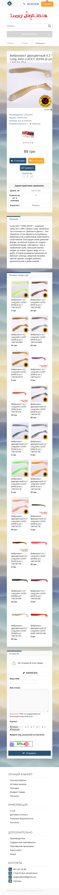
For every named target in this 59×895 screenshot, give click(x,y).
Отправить (29, 753)
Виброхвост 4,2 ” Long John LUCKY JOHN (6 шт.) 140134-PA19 (18, 373)
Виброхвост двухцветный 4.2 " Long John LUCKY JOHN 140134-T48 (39, 629)
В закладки (19, 160)
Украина (17, 881)
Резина (25, 43)
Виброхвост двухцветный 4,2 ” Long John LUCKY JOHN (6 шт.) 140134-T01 (39, 409)
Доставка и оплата (19, 814)
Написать (35, 123)
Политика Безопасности (21, 818)
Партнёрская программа (22, 846)
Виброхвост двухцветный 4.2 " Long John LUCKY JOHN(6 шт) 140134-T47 (19, 630)
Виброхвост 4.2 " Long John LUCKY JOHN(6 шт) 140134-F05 (38, 557)
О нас (12, 810)
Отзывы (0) (14, 654)
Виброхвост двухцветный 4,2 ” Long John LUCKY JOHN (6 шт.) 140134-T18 (19, 484)
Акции (13, 854)
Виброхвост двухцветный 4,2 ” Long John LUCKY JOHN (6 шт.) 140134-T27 (19, 521)
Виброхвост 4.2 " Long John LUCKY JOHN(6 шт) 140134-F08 (19, 595)
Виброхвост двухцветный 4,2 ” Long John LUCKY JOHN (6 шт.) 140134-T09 (39, 446)
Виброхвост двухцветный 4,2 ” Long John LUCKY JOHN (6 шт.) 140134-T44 (19, 558)
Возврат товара (17, 792)
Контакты (14, 822)
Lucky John (28, 114)
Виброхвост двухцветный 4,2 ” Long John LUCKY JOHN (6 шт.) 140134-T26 (39, 484)
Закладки (14, 788)
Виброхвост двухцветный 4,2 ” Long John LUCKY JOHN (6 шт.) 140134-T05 (19, 446)
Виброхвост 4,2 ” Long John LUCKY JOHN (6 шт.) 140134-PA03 (18, 338)
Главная (10, 43)
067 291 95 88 (33, 4)
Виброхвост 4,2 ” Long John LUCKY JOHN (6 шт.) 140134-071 (18, 303)
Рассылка (14, 796)
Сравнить (29, 168)
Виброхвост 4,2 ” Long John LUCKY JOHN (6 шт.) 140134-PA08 (38, 338)
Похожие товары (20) (18, 275)
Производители (17, 838)
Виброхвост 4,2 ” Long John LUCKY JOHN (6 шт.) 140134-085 (38, 303)
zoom (48, 109)
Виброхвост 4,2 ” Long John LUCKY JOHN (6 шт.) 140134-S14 (18, 408)
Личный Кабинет (18, 780)
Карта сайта (16, 850)
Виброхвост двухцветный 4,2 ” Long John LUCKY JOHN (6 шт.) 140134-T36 (39, 521)
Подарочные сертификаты (23, 842)
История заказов (18, 784)
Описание (13, 219)
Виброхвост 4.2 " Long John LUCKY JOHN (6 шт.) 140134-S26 (38, 595)
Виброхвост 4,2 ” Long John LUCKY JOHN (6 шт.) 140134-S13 (38, 373)
